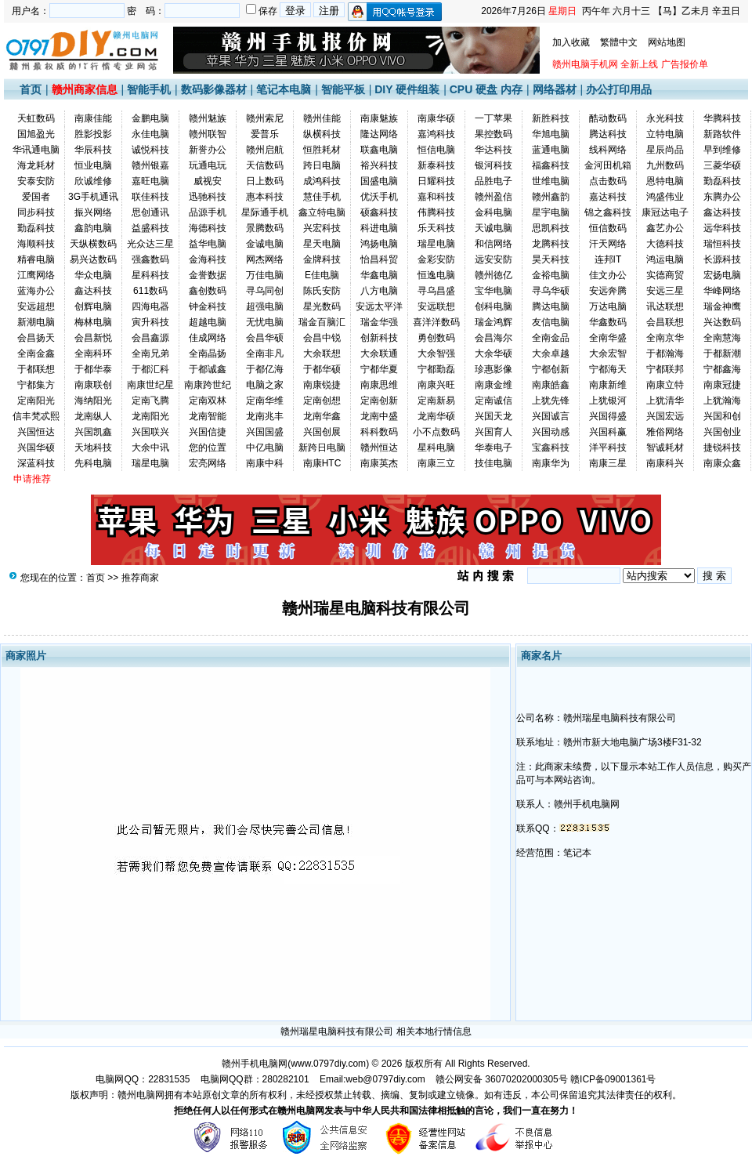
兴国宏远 (665, 416)
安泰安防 (36, 181)
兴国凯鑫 (93, 431)
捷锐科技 (722, 447)
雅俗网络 (665, 431)
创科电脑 (493, 306)
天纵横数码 (93, 243)
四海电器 (150, 306)
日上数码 (265, 181)
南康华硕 (436, 118)
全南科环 (93, 353)
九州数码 (665, 165)
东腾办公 (722, 196)
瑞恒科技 (722, 243)
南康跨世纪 (207, 384)
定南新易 (436, 400)
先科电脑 (93, 463)
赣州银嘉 (150, 165)
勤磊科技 (722, 181)
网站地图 (666, 42)
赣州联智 (207, 134)
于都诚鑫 (207, 369)
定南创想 (322, 400)
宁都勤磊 (436, 369)
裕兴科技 (379, 165)
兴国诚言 (550, 416)
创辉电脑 (93, 306)
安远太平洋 (379, 306)
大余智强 (436, 353)
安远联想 (436, 306)
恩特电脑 (665, 181)
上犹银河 (608, 400)
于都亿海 (265, 369)
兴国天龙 (493, 416)
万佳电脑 (265, 275)
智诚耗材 (665, 447)
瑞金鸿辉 (493, 322)
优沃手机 (379, 196)
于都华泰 (93, 369)
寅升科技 (150, 322)
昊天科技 (550, 259)
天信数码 (265, 165)
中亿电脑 (265, 447)
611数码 (150, 290)
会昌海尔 (493, 337)
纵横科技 (322, 134)
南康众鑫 (722, 463)
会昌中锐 (322, 337)
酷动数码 (608, 118)
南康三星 (608, 463)
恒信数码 (608, 228)
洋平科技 (608, 447)
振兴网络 (93, 212)
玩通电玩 (207, 165)
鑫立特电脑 (321, 212)
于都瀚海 (665, 353)
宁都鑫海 (722, 369)
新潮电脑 (36, 322)
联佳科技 (150, 196)
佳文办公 (608, 275)
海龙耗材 (36, 165)
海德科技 (207, 228)
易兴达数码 (93, 259)
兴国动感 (550, 431)
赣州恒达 (379, 447)
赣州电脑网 (141, 1094)
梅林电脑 (93, 322)
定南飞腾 (150, 400)
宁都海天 (608, 369)
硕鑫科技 (379, 212)
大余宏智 (608, 353)
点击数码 (608, 181)
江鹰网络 (36, 275)
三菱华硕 (722, 165)
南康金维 (493, 384)
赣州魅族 (207, 118)
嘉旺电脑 (150, 181)
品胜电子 (493, 181)
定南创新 (379, 400)
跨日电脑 (322, 165)
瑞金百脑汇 (321, 322)
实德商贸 (665, 275)
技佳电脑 (493, 463)
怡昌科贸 (379, 259)
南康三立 (436, 463)
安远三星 (665, 290)
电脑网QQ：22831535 (143, 1079)
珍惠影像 (493, 369)
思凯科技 (550, 228)
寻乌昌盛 (436, 290)
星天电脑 (322, 243)
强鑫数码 (150, 259)
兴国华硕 (36, 447)
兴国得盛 (608, 416)
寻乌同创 (265, 290)
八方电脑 (379, 290)
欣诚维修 (93, 181)
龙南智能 (207, 416)
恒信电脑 (436, 149)
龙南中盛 (379, 416)
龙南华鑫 (322, 416)
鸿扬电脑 (379, 243)
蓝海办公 (36, 290)
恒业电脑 (93, 165)
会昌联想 (665, 322)
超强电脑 (265, 306)
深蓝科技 (36, 463)
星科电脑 (436, 447)
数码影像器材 (214, 89)
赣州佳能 (322, 118)
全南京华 (665, 337)
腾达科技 (608, 134)
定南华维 (265, 400)
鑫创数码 (207, 290)
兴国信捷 (207, 431)
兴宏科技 (322, 228)
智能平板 (343, 89)
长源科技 (722, 259)
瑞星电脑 (436, 243)
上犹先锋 (550, 400)
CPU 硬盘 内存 (486, 89)
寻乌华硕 (550, 290)
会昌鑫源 (150, 337)
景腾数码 (265, 228)
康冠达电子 (665, 212)
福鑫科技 (550, 165)
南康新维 (608, 384)
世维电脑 (550, 181)
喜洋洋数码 (436, 322)
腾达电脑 (550, 306)
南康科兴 (665, 463)
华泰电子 (493, 447)
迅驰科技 (207, 196)
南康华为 (550, 463)
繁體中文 (619, 42)
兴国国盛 (265, 431)
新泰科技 (436, 165)
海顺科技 (36, 243)
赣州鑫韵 (550, 196)
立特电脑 (665, 134)
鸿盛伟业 (665, 196)
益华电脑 (207, 243)
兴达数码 (722, 322)
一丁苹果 (493, 118)
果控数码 (493, 134)
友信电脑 (550, 322)
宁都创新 (550, 369)
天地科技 (93, 447)
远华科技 (722, 228)
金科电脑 (493, 212)
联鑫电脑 (379, 149)
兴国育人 (493, 431)
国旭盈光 (36, 134)
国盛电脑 (379, 181)
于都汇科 (150, 369)
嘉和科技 (436, 196)
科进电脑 (379, 228)
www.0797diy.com (328, 1063)
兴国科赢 (608, 431)
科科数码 (379, 431)
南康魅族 (379, 118)
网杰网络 (265, 259)
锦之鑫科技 (607, 212)
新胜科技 (550, 118)
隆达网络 (379, 134)
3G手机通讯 (93, 196)
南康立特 (665, 384)
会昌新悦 (93, 337)
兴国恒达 (36, 431)
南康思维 (379, 384)
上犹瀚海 (722, 400)
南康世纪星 (150, 384)
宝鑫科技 (550, 447)
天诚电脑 (493, 228)
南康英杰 (379, 463)
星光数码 (322, 306)
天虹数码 (36, 118)
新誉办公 (207, 149)
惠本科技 (265, 196)
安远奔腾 (608, 290)
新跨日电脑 (321, 447)
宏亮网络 (207, 463)
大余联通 (379, 353)
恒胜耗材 (322, 149)
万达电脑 (608, 306)
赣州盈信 (493, 196)
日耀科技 (436, 181)
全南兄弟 (150, 353)
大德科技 (665, 243)
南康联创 (93, 384)
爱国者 (36, 196)
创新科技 (379, 337)
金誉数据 (207, 275)
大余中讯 (150, 447)
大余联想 (322, 353)
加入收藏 (571, 42)
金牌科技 (322, 259)
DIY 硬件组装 (406, 89)
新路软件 (722, 134)
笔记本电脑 (283, 89)
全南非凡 (265, 353)
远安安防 (493, 259)
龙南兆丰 (265, 416)
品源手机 (207, 212)
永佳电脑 (150, 134)
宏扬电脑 (722, 275)
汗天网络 (608, 243)
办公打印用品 (619, 89)
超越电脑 (207, 322)
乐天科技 (436, 228)
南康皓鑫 (550, 384)
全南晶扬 (207, 353)
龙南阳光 (150, 416)
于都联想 (36, 369)
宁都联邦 (665, 369)
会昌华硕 (265, 337)
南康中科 (265, 463)
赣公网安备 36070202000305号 (503, 1079)
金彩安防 (436, 259)
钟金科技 (207, 306)
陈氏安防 (322, 290)
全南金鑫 (36, 353)
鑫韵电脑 (93, 228)
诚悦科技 (150, 149)
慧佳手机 (322, 196)
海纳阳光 (93, 400)
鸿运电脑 (665, 259)
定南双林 (207, 400)
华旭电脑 (550, 134)
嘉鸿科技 (436, 134)
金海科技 (207, 259)
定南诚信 (493, 400)
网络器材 (555, 89)
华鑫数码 (608, 322)
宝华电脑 (493, 290)
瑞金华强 (379, 322)
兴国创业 (722, 431)
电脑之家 (265, 384)
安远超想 (36, 306)
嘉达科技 (608, 196)
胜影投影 (93, 134)
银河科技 (493, 165)
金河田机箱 (607, 165)
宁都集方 (36, 384)
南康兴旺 (436, 384)
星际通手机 (264, 212)
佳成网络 (207, 337)
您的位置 (207, 447)
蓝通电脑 (550, 149)
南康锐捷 (322, 384)
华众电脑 (93, 275)
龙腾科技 (550, 243)
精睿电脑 (36, 259)
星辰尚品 (665, 149)
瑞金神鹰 (722, 306)
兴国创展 (322, 431)
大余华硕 (493, 353)
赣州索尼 (265, 118)
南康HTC (322, 463)
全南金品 (550, 337)
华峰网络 (722, 290)
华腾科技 (722, 118)
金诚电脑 (265, 243)
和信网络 (493, 243)
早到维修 (722, 149)
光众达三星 (150, 243)
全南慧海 (722, 337)
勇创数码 (436, 337)
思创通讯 (150, 212)
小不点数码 (436, 431)
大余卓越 (550, 353)
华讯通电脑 (36, 149)
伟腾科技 (436, 212)
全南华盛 (608, 337)
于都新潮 (722, 353)
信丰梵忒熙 (36, 416)
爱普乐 (265, 134)
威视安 (207, 181)
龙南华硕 (436, 416)
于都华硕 (322, 369)
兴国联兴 (150, 431)
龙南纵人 (93, 416)
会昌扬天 (36, 337)
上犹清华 (665, 400)
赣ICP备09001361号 (613, 1079)
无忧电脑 (265, 322)
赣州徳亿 (493, 275)
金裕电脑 (550, 275)
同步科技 (36, 212)
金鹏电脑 (150, 118)
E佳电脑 (322, 275)
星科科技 (150, 275)
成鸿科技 (322, 181)
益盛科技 (150, 228)
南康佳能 (93, 118)
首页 (31, 89)
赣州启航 (265, 149)
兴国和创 (722, 416)
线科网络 (608, 149)
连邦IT (608, 259)
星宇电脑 (550, 212)
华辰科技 (93, 149)
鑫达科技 (722, 212)
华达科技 (493, 149)
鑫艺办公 (665, 228)
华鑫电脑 (379, 275)
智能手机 (149, 89)
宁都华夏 (379, 369)
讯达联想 (665, 306)
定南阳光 (36, 400)
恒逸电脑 (436, 275)
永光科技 (665, 118)
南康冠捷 (722, 384)
